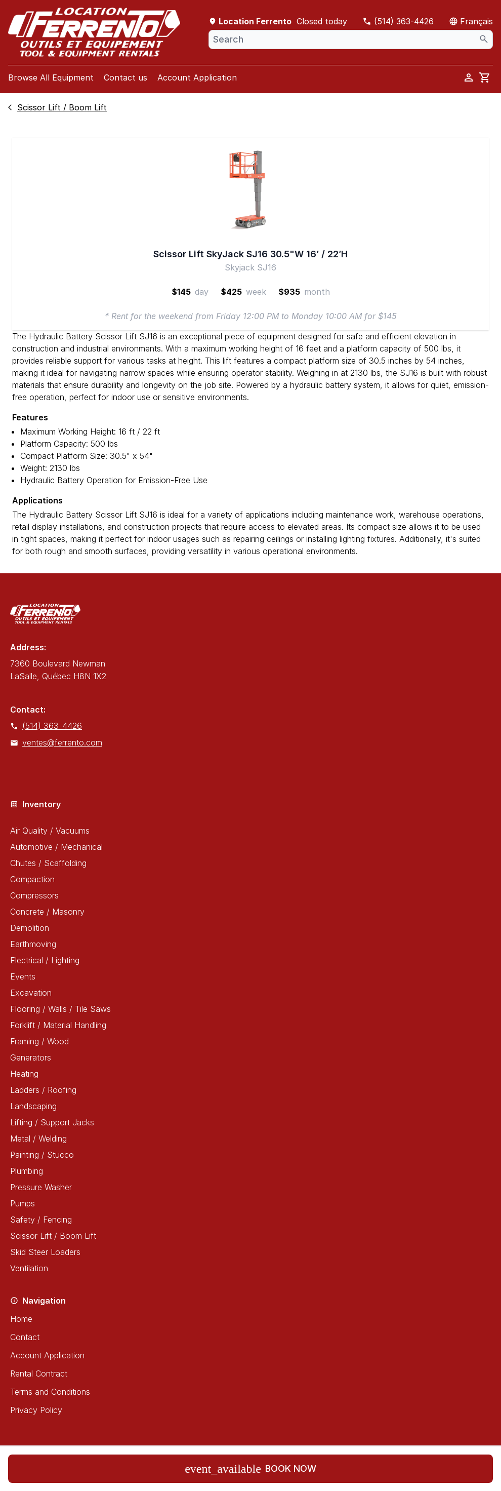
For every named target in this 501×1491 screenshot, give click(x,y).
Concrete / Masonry (47, 912)
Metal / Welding (38, 1138)
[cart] (485, 77)
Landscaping (33, 1106)
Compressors (34, 895)
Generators (30, 1057)
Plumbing (26, 1171)
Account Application (197, 77)
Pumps (22, 1203)
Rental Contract (38, 1373)
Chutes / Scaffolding (48, 863)
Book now (250, 1468)
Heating (24, 1074)
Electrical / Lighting (44, 960)
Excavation (31, 993)
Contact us (125, 77)
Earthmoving (33, 944)
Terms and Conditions (50, 1392)
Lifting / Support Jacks (52, 1122)
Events (22, 976)
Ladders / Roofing (43, 1090)
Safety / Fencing (41, 1219)
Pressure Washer (41, 1187)
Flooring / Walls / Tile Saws (60, 1009)
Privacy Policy (36, 1410)
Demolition (29, 928)
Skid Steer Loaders (45, 1252)
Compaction (32, 879)
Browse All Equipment (51, 77)
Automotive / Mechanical (56, 847)
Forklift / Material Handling (58, 1025)
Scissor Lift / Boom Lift (53, 1236)
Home (21, 1319)
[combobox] (350, 39)
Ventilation (29, 1268)
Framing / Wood (39, 1041)
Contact (24, 1337)
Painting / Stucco (42, 1155)
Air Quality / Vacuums (50, 831)
